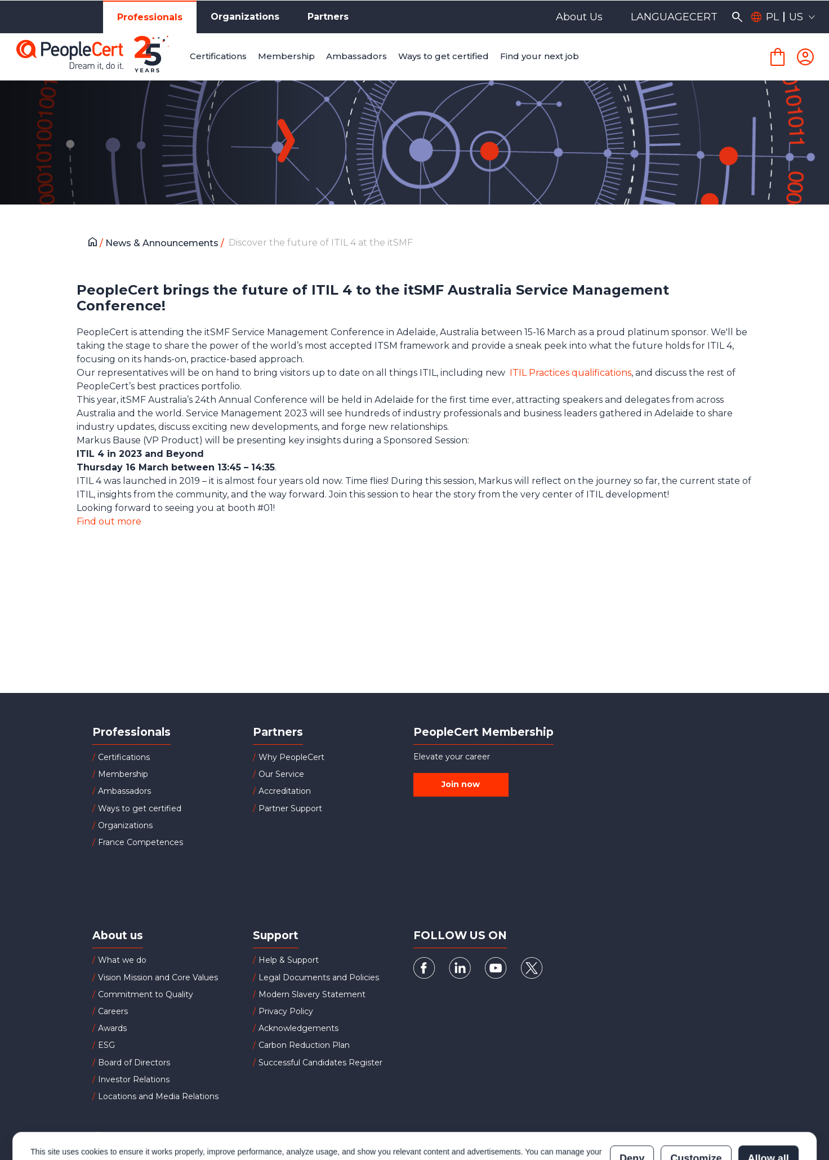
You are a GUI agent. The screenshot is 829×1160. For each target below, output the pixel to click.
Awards (112, 1028)
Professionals (149, 17)
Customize (695, 1113)
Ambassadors (124, 791)
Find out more (109, 521)
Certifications (124, 757)
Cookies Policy (171, 1118)
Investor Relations (134, 1079)
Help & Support (288, 960)
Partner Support (290, 808)
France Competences (140, 842)
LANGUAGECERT (674, 17)
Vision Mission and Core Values (158, 977)
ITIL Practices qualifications (570, 372)
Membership (123, 774)
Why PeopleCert (291, 757)
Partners (328, 16)
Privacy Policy (285, 1011)
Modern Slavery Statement (312, 994)
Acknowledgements (298, 1028)
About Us (579, 17)
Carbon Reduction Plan (304, 1045)
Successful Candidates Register (320, 1062)
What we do (122, 960)
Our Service (281, 774)
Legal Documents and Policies (318, 977)
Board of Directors (134, 1062)
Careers (113, 1011)
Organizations (245, 16)
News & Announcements (163, 243)
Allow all (768, 1113)
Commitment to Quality (145, 994)
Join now (461, 784)
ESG (106, 1045)
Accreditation (284, 791)
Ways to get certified (139, 808)
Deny (631, 1113)
